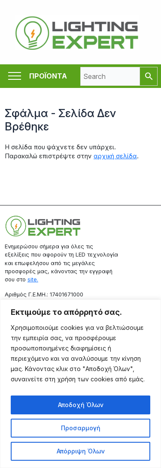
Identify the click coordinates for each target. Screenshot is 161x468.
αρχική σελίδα (115, 156)
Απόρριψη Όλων (81, 451)
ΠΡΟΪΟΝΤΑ (48, 76)
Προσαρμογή (80, 428)
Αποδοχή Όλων (80, 404)
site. (32, 279)
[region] (80, 383)
